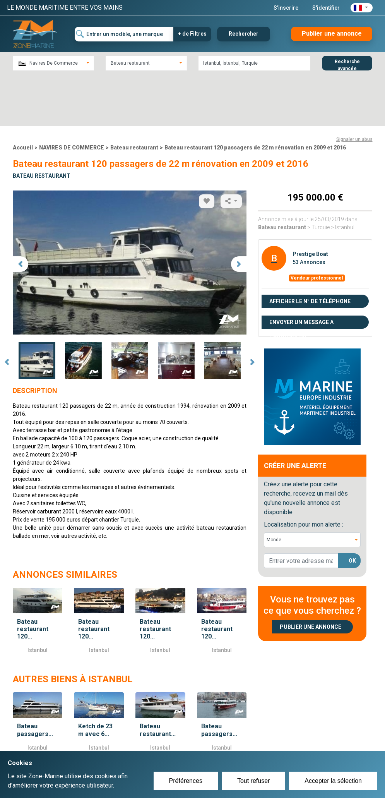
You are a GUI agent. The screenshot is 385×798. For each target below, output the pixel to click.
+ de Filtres (192, 34)
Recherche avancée (347, 64)
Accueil (23, 96)
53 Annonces (309, 210)
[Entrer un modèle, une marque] (124, 34)
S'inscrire (286, 8)
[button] (362, 7)
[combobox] (53, 63)
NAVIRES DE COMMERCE (71, 96)
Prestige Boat (310, 202)
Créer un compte (167, 744)
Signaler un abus (354, 87)
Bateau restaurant (134, 96)
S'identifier (326, 8)
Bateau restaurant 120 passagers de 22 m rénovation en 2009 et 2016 (255, 96)
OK (352, 509)
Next (252, 310)
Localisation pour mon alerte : (303, 472)
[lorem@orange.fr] (301, 508)
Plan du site (284, 744)
